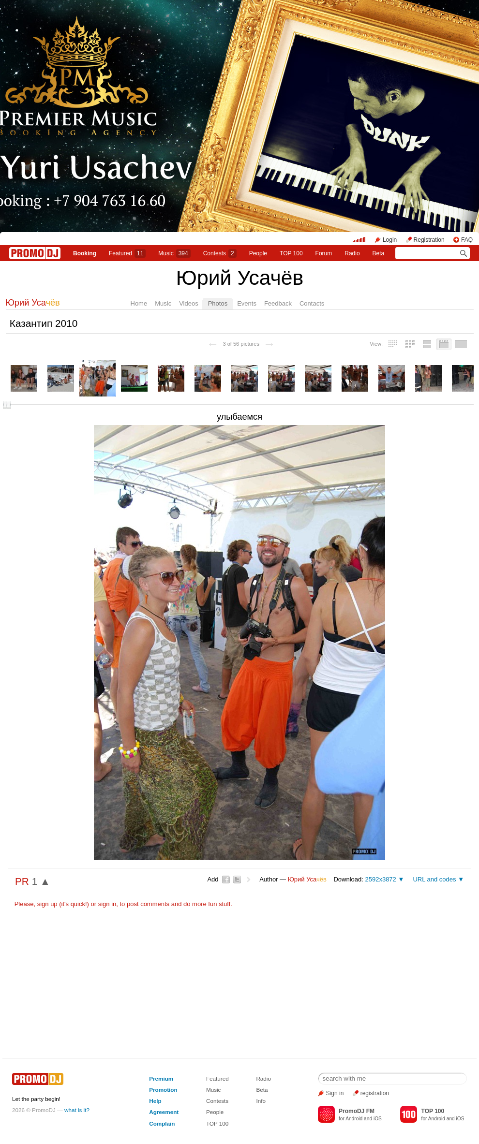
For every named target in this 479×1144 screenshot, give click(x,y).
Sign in (335, 1093)
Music (174, 253)
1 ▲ (41, 881)
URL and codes (434, 879)
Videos (188, 303)
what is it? (77, 1110)
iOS (378, 1118)
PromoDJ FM (356, 1111)
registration (374, 1093)
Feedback (278, 303)
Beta (379, 253)
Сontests (220, 253)
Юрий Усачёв (239, 277)
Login (390, 240)
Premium (161, 1078)
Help (155, 1101)
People (258, 253)
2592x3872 (380, 879)
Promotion (163, 1089)
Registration (429, 240)
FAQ (467, 240)
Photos (217, 303)
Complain (162, 1123)
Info (261, 1101)
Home (139, 303)
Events (246, 303)
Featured (127, 253)
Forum (323, 253)
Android (353, 1118)
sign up (47, 904)
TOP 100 (291, 253)
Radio (351, 253)
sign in (107, 904)
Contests (217, 1101)
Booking (84, 253)
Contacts (311, 303)
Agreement (164, 1112)
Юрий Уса (33, 303)
